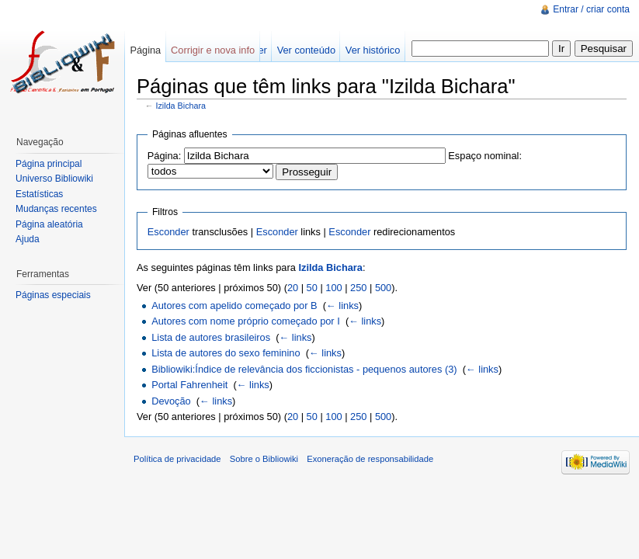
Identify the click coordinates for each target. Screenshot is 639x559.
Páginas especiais (53, 295)
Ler (259, 50)
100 (333, 287)
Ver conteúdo (306, 50)
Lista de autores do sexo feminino (225, 353)
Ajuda (28, 239)
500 (383, 287)
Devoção (171, 401)
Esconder (168, 232)
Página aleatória (49, 224)
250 (358, 287)
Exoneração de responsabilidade (370, 459)
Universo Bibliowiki (54, 178)
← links (342, 305)
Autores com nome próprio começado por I (245, 321)
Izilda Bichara (181, 105)
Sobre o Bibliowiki (264, 459)
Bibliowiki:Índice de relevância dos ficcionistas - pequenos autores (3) (304, 369)
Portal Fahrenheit (189, 385)
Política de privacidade (177, 459)
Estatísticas (39, 194)
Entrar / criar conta (591, 9)
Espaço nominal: (485, 155)
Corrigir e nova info (213, 50)
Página (145, 50)
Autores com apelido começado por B (234, 305)
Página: (164, 155)
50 (312, 287)
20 (292, 287)
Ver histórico (373, 50)
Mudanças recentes (56, 208)
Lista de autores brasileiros (210, 337)
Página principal (49, 163)
